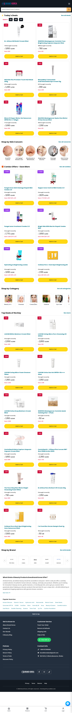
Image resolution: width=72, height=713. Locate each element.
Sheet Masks (58, 623)
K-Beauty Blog (7, 656)
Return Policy (7, 674)
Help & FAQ (41, 656)
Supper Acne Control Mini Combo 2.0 (51, 195)
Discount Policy (8, 680)
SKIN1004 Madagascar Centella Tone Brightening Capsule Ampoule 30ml (51, 44)
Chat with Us (44, 661)
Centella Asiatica (62, 626)
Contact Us (6, 649)
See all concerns (64, 147)
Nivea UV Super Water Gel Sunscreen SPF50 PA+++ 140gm (17, 124)
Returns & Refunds (43, 649)
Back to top (36, 635)
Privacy (27, 704)
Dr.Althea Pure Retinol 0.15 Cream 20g (52, 507)
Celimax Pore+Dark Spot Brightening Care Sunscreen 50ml (17, 548)
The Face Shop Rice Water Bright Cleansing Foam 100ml (16, 508)
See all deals (66, 15)
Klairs (29, 626)
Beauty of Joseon (50, 626)
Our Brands (6, 653)
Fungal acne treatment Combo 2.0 (17, 235)
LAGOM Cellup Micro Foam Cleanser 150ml (17, 387)
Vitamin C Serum (19, 623)
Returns (39, 704)
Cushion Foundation (49, 629)
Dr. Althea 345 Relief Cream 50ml (16, 43)
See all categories (64, 299)
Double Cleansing (16, 629)
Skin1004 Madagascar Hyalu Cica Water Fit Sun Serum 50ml (53, 124)
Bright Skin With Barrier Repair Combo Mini (52, 236)
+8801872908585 (44, 670)
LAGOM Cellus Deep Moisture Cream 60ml (17, 428)
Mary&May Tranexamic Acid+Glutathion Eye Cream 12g (49, 84)
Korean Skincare (7, 623)
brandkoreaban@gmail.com (47, 674)
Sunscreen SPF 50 (8, 626)
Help (45, 704)
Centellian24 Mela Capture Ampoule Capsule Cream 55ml (17, 468)
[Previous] (4, 581)
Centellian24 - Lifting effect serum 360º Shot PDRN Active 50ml (52, 468)
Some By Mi (35, 626)
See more (67, 323)
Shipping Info (41, 653)
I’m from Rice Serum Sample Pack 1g (51, 547)
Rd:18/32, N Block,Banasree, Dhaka (50, 677)
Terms (33, 704)
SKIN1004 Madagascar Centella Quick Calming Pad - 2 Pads (52, 428)
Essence (25, 629)
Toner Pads (33, 629)
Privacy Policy (7, 670)
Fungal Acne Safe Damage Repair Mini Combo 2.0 (18, 196)
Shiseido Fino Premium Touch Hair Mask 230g (18, 84)
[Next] (67, 581)
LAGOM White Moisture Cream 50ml (17, 346)
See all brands (65, 571)
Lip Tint (40, 629)
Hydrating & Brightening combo (16, 275)
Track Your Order (43, 646)
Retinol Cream (49, 623)
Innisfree (23, 626)
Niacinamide (39, 623)
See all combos (65, 172)
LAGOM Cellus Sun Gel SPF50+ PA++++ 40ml (51, 387)
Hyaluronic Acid (29, 623)
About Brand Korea (9, 646)
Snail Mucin (6, 629)
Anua (42, 626)
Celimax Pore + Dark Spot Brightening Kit (53, 275)
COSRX (17, 626)
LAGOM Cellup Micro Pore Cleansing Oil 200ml (52, 347)
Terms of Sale (7, 677)
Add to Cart (19, 58)
